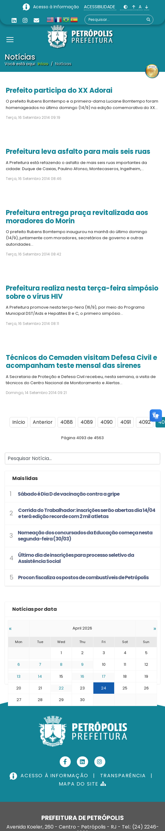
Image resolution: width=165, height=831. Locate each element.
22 (61, 688)
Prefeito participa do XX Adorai (59, 90)
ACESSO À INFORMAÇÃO (49, 775)
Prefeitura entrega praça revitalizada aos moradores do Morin (77, 216)
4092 (145, 422)
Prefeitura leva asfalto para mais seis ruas (78, 151)
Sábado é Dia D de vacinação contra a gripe (68, 493)
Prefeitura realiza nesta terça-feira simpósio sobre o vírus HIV (82, 292)
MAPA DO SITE (82, 783)
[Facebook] (65, 761)
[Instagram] (25, 20)
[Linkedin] (14, 20)
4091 (125, 422)
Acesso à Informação (56, 7)
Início (18, 422)
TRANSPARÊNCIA (123, 775)
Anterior (43, 422)
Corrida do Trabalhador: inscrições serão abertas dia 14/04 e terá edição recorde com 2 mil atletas (86, 513)
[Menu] (10, 32)
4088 (66, 422)
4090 (106, 422)
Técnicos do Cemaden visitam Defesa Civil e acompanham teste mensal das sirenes (81, 361)
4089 (87, 422)
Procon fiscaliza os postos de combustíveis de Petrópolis (83, 577)
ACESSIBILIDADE (100, 7)
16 (82, 676)
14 (40, 676)
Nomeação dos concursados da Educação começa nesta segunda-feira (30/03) (85, 535)
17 (103, 676)
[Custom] (36, 20)
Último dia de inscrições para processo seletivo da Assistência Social (76, 558)
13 (19, 676)
